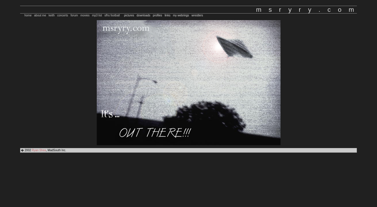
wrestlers (197, 15)
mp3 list (97, 15)
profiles (157, 15)
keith (52, 15)
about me (40, 15)
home (28, 15)
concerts (62, 15)
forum (74, 15)
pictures (129, 15)
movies (85, 15)
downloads (143, 15)
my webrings (181, 15)
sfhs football (112, 15)
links (167, 15)
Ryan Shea (39, 150)
